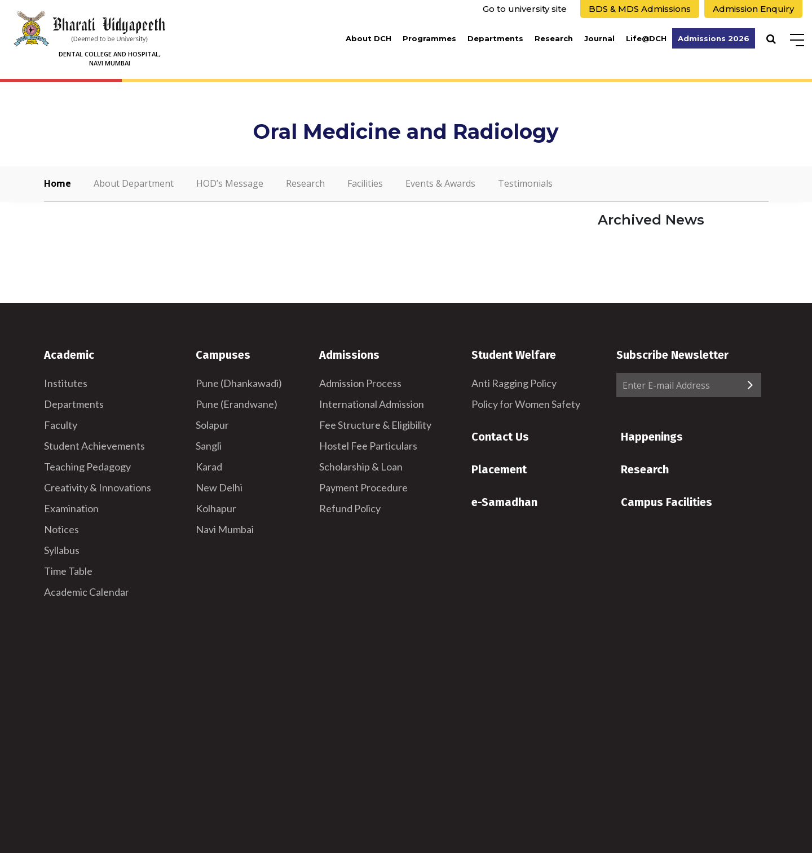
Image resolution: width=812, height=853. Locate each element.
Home (57, 183)
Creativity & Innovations (97, 487)
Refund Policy (350, 508)
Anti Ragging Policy (514, 383)
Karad (209, 466)
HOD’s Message (229, 183)
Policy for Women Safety (525, 404)
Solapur (212, 425)
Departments (495, 38)
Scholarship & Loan (361, 466)
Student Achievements (94, 445)
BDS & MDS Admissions (640, 8)
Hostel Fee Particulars (368, 445)
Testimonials (525, 183)
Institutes (65, 383)
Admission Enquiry (753, 8)
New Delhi (219, 487)
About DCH (368, 38)
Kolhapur (216, 508)
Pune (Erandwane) (236, 404)
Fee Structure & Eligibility (375, 425)
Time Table (68, 571)
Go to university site (525, 8)
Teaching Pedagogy (87, 466)
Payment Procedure (363, 487)
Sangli (209, 445)
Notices (61, 529)
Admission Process (360, 383)
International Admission (371, 404)
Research (554, 38)
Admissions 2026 (713, 38)
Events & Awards (440, 183)
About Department (134, 183)
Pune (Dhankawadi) (239, 383)
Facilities (365, 183)
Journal (599, 38)
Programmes (429, 38)
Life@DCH (646, 38)
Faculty (60, 425)
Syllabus (62, 550)
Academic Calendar (86, 592)
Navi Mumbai (225, 529)
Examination (71, 508)
